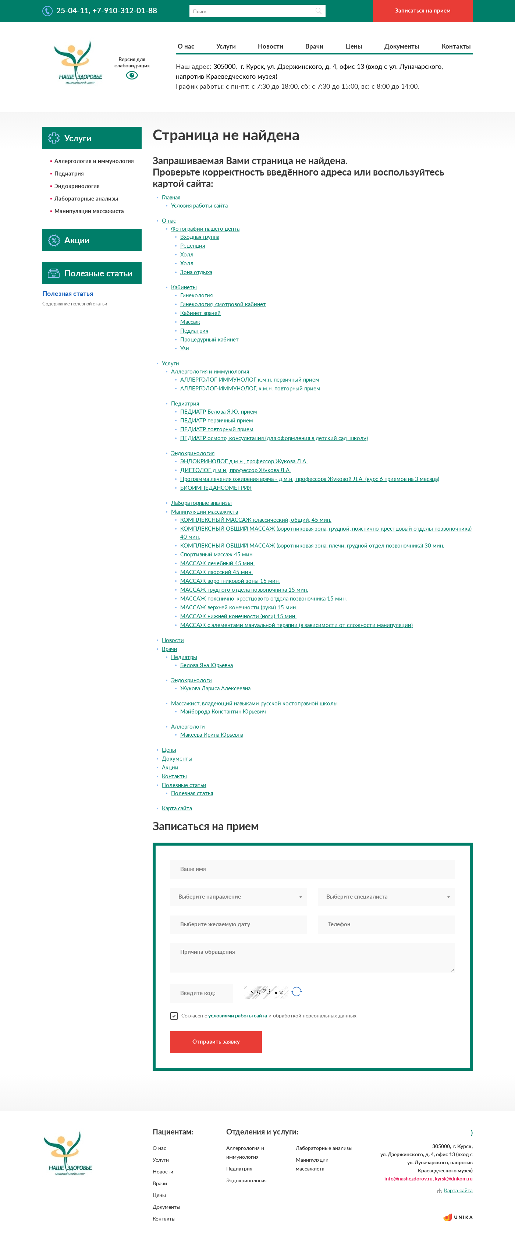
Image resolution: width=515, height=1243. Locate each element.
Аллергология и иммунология (94, 161)
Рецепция (192, 246)
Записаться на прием (423, 11)
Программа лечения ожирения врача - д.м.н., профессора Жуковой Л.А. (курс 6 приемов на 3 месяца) (309, 479)
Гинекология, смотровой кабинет (223, 304)
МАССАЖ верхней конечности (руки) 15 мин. (238, 607)
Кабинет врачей (200, 313)
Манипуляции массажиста (89, 211)
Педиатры (184, 657)
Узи (184, 348)
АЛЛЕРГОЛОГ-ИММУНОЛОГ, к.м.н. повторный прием (250, 389)
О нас (186, 46)
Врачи (314, 46)
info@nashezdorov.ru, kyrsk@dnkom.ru (428, 1179)
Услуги (226, 46)
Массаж (190, 322)
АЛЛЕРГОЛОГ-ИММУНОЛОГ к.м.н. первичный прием (249, 380)
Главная (171, 198)
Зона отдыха (196, 272)
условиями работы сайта (237, 1016)
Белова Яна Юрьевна (206, 665)
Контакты (456, 46)
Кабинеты (184, 287)
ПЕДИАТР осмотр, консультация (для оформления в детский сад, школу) (274, 438)
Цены (353, 46)
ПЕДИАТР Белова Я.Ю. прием (218, 412)
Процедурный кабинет (209, 340)
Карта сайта (177, 808)
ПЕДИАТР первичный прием (216, 421)
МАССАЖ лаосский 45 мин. (216, 572)
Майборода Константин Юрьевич (223, 712)
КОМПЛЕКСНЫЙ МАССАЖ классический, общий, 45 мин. (255, 520)
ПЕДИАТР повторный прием (216, 429)
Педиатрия (69, 174)
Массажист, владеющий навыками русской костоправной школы (254, 704)
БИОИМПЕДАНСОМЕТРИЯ (216, 488)
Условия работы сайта (199, 206)
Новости (270, 46)
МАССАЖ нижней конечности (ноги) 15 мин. (238, 616)
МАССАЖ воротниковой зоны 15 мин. (230, 581)
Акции (76, 240)
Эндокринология (77, 186)
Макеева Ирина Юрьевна (211, 735)
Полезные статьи (98, 273)
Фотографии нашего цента (205, 229)
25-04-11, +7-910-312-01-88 (106, 11)
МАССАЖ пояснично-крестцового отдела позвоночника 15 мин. (263, 599)
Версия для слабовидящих (132, 62)
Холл (186, 255)
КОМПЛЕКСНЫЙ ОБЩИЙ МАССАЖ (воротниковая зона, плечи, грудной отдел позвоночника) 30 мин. (312, 546)
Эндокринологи (191, 680)
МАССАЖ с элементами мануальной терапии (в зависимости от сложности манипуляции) (296, 625)
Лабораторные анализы (86, 199)
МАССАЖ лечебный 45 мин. (217, 563)
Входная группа (199, 237)
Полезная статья (67, 294)
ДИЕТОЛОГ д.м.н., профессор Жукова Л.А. (235, 470)
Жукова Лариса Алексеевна (215, 688)
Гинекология (196, 295)
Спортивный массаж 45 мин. (217, 554)
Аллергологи (188, 727)
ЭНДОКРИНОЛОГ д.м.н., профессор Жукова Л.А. (244, 461)
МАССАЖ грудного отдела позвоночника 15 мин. (244, 590)
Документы (401, 46)
